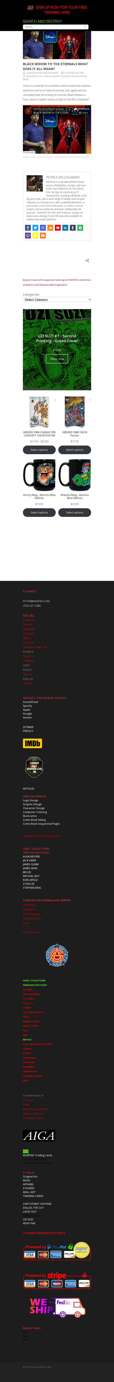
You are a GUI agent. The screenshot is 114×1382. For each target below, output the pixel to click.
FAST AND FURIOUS (33, 1012)
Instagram (29, 620)
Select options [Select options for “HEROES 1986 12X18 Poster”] (74, 450)
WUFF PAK (29, 1223)
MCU (25, 1030)
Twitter (27, 624)
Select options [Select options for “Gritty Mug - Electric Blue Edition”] (39, 512)
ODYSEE (28, 683)
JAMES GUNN (31, 864)
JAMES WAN (30, 868)
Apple (26, 709)
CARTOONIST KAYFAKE (37, 1204)
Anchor (27, 717)
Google (27, 713)
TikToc (27, 638)
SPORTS (27, 1053)
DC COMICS (29, 998)
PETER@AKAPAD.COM (36, 601)
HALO (26, 1016)
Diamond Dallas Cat (35, 647)
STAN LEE (28, 884)
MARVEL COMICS (31, 1021)
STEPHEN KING (32, 887)
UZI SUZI (28, 1219)
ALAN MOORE (31, 856)
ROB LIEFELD (30, 880)
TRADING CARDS (33, 1196)
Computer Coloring (35, 812)
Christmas (29, 905)
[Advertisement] (57, 552)
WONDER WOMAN (32, 1076)
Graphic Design (32, 804)
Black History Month (35, 1109)
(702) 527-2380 (32, 606)
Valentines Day (32, 918)
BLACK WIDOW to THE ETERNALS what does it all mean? (75, 157)
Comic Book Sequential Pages (41, 823)
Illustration (30, 816)
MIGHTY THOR (30, 1025)
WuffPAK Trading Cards (37, 1155)
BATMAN (27, 989)
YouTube (28, 642)
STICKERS (28, 1188)
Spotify (27, 706)
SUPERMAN (29, 1066)
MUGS (26, 1180)
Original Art (30, 1176)
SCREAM (27, 1048)
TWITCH (28, 656)
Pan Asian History (33, 1118)
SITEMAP (28, 727)
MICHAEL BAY (31, 876)
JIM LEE (27, 872)
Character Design (34, 808)
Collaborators (31, 932)
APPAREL (28, 1184)
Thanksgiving (31, 914)
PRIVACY (28, 731)
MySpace (28, 633)
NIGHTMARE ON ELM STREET (38, 1044)
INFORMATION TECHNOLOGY (41, 836)
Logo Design (30, 800)
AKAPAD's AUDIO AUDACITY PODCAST (38, 157)
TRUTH (27, 674)
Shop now (57, 359)
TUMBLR (28, 661)
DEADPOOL (28, 1003)
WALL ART (29, 1192)
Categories (31, 294)
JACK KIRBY (29, 860)
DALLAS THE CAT (33, 1207)
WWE (25, 1080)
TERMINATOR (30, 1071)
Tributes (28, 1100)
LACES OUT (30, 1211)
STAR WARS (29, 1062)
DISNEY (27, 1007)
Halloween (29, 909)
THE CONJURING (31, 994)
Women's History (33, 1113)
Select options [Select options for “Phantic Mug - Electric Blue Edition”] (74, 512)
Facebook (29, 629)
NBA (25, 1035)
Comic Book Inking (34, 820)
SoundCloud (30, 702)
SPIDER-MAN (29, 1057)
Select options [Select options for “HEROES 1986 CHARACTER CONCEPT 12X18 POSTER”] (39, 450)
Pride (26, 1104)
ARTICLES (28, 788)
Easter (27, 923)
